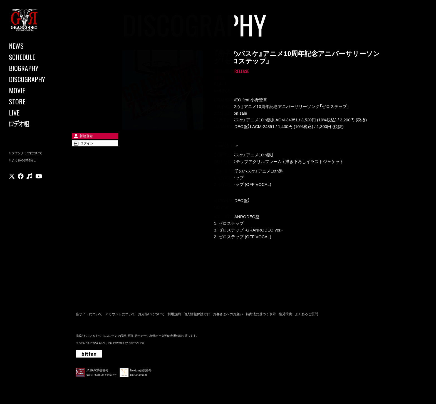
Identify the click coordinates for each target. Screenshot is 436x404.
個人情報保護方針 (197, 316)
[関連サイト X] (12, 188)
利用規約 (174, 316)
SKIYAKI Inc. (136, 345)
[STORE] (33, 101)
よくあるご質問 (306, 316)
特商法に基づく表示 (261, 316)
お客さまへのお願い (228, 316)
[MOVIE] (33, 90)
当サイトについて (89, 316)
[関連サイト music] (29, 188)
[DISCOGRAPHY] (33, 79)
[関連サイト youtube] (38, 188)
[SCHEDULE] (33, 57)
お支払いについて (151, 316)
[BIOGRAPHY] (33, 68)
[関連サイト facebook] (21, 188)
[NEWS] (33, 46)
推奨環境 (285, 316)
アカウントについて (120, 316)
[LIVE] (33, 112)
